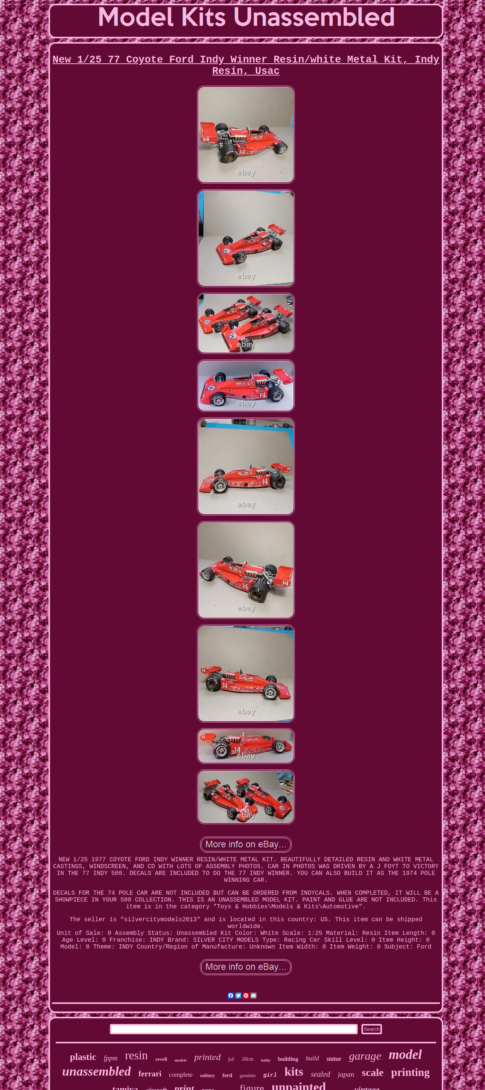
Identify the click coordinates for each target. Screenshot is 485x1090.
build (312, 1058)
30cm (247, 1059)
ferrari (149, 1073)
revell (161, 1059)
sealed (320, 1074)
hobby (266, 1060)
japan (346, 1074)
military (207, 1075)
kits (294, 1071)
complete (180, 1074)
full (231, 1059)
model (405, 1054)
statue (334, 1058)
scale (373, 1072)
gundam (248, 1075)
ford (227, 1075)
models (181, 1060)
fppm (110, 1058)
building (288, 1059)
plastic (83, 1057)
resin (136, 1055)
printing (410, 1072)
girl (270, 1075)
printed (207, 1057)
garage (365, 1055)
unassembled (96, 1071)
